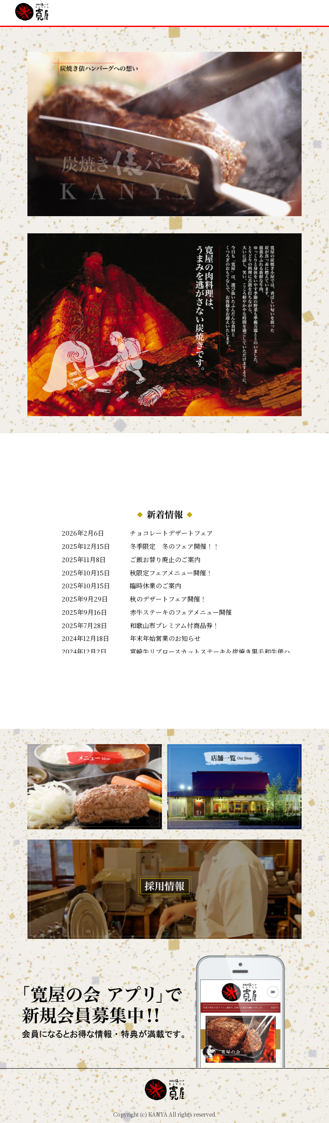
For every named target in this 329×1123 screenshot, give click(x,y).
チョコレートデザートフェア (171, 532)
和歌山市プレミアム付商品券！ (174, 625)
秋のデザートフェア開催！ (168, 598)
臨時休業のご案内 (155, 585)
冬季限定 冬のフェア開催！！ (174, 546)
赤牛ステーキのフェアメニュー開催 (181, 612)
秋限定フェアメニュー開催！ (171, 572)
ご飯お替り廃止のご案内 (165, 559)
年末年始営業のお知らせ (165, 638)
